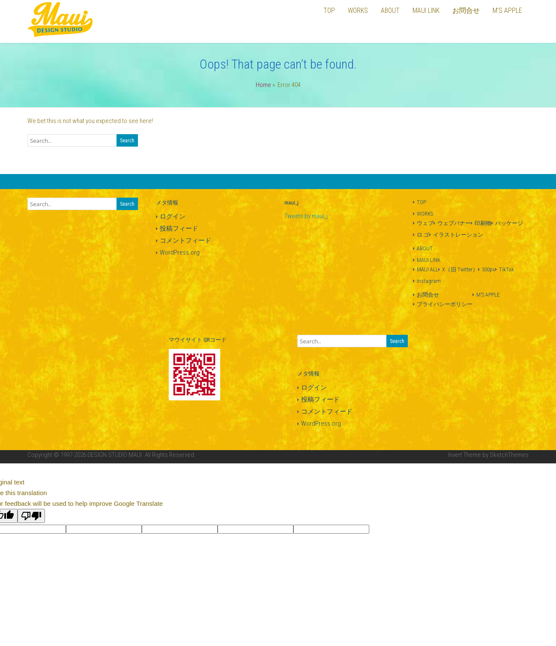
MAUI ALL (427, 269)
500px (488, 269)
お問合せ (428, 294)
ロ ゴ (423, 234)
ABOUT (425, 248)
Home (263, 85)
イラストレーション (458, 234)
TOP (421, 202)
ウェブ (425, 223)
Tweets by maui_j (306, 216)
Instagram (429, 281)
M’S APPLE (488, 294)
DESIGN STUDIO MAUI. (115, 455)
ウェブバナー (454, 223)
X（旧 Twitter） (460, 269)
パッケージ (509, 223)
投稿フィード (179, 228)
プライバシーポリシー (444, 304)
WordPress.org (180, 252)
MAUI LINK (428, 260)
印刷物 (483, 223)
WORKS (425, 213)
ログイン (172, 216)
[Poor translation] (31, 516)
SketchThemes (509, 455)
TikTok (506, 269)
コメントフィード (185, 240)
